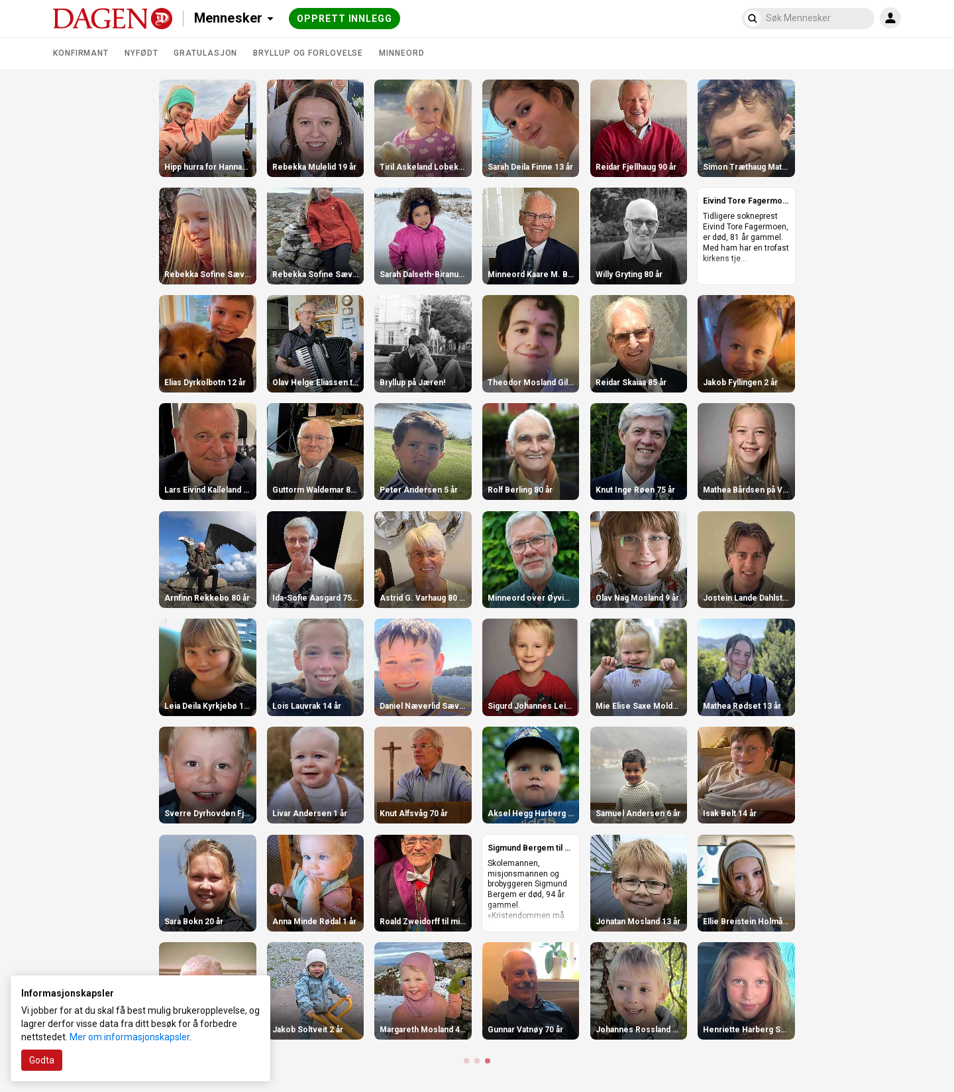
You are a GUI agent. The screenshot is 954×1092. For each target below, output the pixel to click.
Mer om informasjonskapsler (129, 1037)
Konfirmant (81, 53)
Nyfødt (141, 53)
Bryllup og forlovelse (308, 53)
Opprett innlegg (344, 18)
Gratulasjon (205, 53)
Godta (41, 1060)
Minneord (401, 53)
